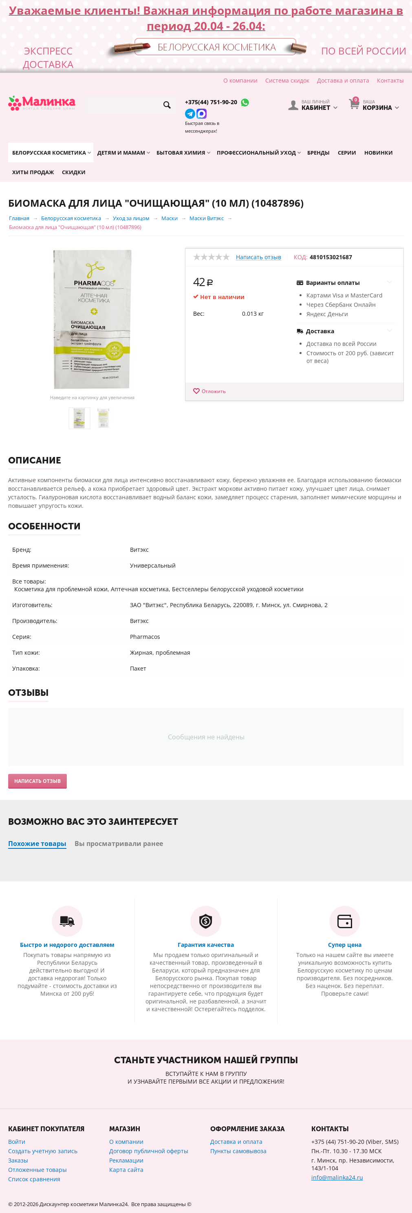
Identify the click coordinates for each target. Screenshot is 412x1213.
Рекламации (126, 1160)
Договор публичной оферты (148, 1151)
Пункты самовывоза (238, 1151)
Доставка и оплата (343, 80)
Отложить (214, 391)
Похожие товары (37, 843)
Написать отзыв (258, 257)
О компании (240, 80)
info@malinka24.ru (337, 1177)
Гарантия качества (206, 945)
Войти (16, 1141)
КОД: (301, 257)
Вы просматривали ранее (119, 843)
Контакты (390, 80)
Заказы (18, 1160)
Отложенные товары (37, 1170)
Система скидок (287, 80)
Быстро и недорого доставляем (67, 945)
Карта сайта (126, 1170)
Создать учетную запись (42, 1151)
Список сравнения (34, 1179)
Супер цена (344, 945)
